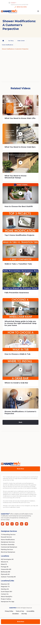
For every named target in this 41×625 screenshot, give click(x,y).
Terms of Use (20, 611)
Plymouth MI (5, 574)
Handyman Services (8, 542)
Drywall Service (6, 537)
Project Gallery (6, 599)
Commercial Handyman (9, 547)
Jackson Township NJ (8, 577)
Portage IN (4, 567)
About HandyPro (6, 596)
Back (20, 422)
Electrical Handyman (8, 552)
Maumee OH (5, 584)
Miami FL (4, 564)
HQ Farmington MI (7, 559)
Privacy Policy (9, 611)
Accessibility (30, 611)
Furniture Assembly (7, 544)
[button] (38, 11)
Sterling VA (5, 589)
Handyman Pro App (7, 601)
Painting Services (7, 549)
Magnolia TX (5, 586)
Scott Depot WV (6, 591)
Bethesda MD (5, 572)
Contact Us (4, 594)
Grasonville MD (6, 569)
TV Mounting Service (8, 534)
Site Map (24, 613)
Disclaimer (15, 613)
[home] (9, 11)
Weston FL (4, 562)
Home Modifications (8, 539)
